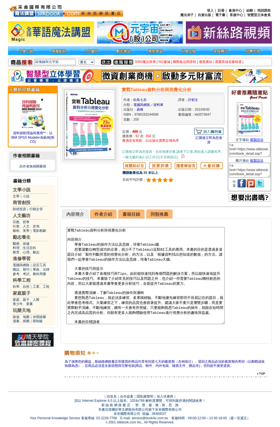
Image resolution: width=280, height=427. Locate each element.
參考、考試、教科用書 (29, 274)
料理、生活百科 (24, 248)
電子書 (220, 15)
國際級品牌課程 (184, 62)
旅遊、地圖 (21, 317)
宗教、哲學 (21, 222)
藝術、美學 (21, 231)
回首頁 (112, 396)
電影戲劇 (39, 231)
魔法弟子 (187, 15)
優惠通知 (205, 62)
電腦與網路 (21, 265)
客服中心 (236, 15)
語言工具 (39, 265)
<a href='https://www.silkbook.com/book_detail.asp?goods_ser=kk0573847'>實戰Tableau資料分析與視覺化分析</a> (249, 149)
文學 (16, 196)
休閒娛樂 (39, 317)
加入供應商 (165, 396)
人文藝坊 (22, 215)
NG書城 (164, 62)
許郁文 (193, 100)
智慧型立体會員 (259, 15)
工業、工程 (41, 287)
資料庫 (158, 105)
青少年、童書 (23, 304)
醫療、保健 (21, 244)
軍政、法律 (41, 269)
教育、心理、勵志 (26, 252)
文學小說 (22, 189)
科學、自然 (21, 287)
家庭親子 (22, 293)
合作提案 (126, 396)
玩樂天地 (22, 310)
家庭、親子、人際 (26, 300)
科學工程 (22, 280)
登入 (210, 10)
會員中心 (235, 10)
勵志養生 (22, 237)
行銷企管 (36, 209)
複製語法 (256, 140)
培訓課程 (264, 10)
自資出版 (204, 15)
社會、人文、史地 (26, 226)
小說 (26, 196)
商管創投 (22, 202)
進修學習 (22, 258)
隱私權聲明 (145, 396)
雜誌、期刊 (21, 269)
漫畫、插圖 (21, 321)
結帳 (249, 10)
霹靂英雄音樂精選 (228, 62)
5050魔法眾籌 (145, 62)
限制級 (38, 321)
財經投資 (19, 209)
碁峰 (140, 109)
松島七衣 (140, 100)
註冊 (221, 10)
